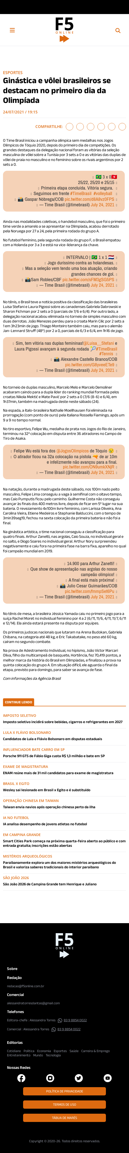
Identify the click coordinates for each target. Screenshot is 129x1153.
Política (29, 1051)
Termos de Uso (64, 1104)
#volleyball (103, 193)
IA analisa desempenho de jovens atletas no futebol (45, 824)
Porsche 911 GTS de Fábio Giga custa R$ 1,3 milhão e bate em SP (54, 756)
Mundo (38, 1055)
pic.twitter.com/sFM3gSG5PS (88, 279)
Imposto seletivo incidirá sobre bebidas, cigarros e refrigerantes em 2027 (62, 722)
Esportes (13, 72)
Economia (44, 1051)
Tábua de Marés (64, 1118)
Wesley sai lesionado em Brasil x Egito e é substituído (46, 790)
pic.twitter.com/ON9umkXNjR (88, 466)
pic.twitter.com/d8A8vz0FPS (89, 199)
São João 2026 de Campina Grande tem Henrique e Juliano (50, 884)
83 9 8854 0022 (72, 1020)
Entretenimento (18, 1055)
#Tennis (106, 353)
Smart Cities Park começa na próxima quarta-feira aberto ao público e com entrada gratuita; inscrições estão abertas (64, 843)
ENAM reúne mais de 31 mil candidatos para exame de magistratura (58, 773)
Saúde (74, 1051)
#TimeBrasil (80, 193)
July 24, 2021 (102, 204)
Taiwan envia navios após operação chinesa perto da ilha (49, 807)
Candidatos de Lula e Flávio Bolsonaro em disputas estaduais (52, 739)
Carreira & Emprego (95, 1051)
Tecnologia (53, 1055)
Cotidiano (14, 1051)
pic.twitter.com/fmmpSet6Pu (89, 591)
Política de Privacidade (64, 1091)
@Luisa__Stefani (98, 343)
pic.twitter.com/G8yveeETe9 (89, 364)
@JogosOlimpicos (72, 450)
